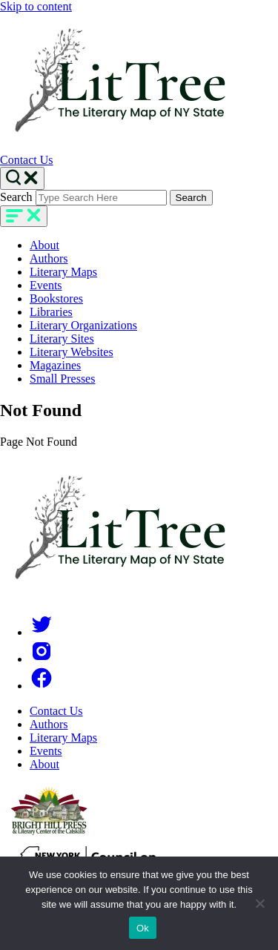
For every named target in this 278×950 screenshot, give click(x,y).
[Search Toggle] (22, 178)
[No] (259, 903)
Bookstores (56, 298)
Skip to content (36, 6)
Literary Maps (63, 271)
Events (46, 285)
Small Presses (62, 378)
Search (16, 197)
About (44, 245)
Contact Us (26, 160)
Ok (142, 928)
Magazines (55, 365)
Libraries (51, 312)
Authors (49, 258)
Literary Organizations (83, 325)
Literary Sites (62, 338)
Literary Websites (71, 352)
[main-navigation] (23, 216)
